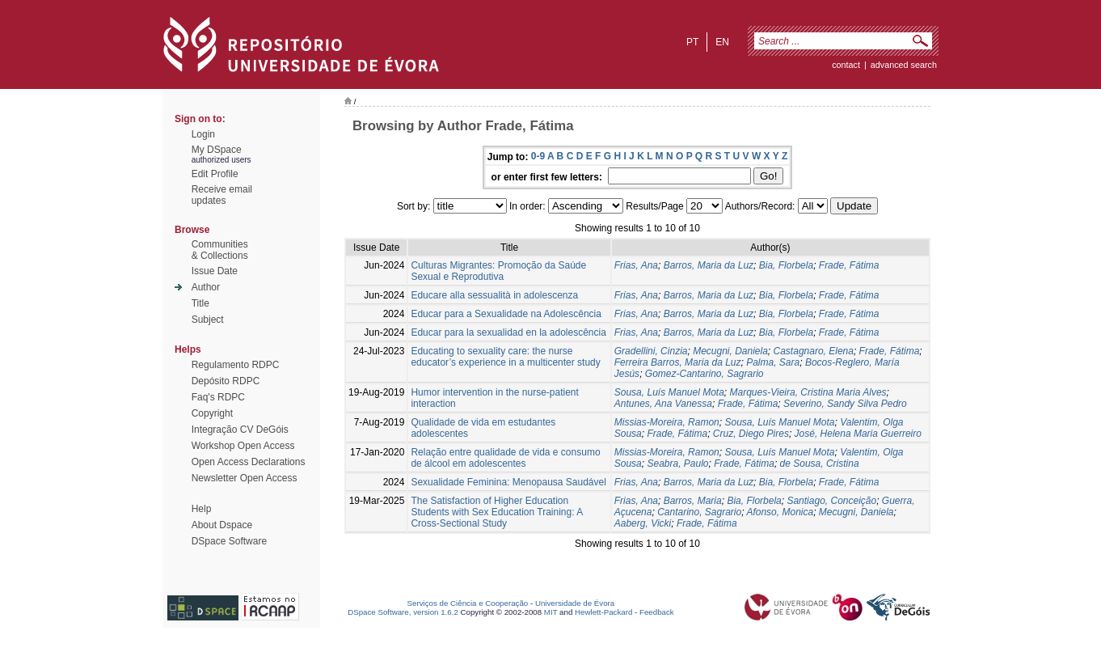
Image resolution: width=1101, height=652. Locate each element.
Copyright (212, 413)
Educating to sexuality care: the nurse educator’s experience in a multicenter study (505, 356)
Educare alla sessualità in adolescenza (494, 295)
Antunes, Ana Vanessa (663, 403)
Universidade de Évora (574, 603)
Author (206, 287)
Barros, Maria (693, 500)
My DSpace (217, 149)
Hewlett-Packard (603, 612)
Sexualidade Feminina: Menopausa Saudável (508, 482)
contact (846, 65)
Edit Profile (215, 174)
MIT (551, 612)
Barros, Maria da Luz (708, 265)
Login (203, 134)
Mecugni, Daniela (730, 351)
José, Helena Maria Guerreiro (858, 433)
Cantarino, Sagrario (699, 512)
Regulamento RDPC (236, 364)
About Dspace (222, 525)
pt (692, 42)
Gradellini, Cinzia (651, 351)
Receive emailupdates (222, 195)
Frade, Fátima (849, 265)
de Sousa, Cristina (819, 463)
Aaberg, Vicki (642, 523)
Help (202, 508)
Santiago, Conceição (831, 500)
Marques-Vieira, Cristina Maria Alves (808, 392)
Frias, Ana (636, 265)
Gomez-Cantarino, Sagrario (704, 373)
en (722, 42)
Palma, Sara (772, 362)
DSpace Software (229, 541)
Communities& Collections (220, 250)
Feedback (656, 612)
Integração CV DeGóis (240, 429)
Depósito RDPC (226, 381)
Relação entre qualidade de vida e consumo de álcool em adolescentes (505, 458)
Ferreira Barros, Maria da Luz (677, 362)
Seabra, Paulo (677, 463)
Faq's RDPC (218, 397)
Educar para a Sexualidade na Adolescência (506, 314)
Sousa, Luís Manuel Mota (669, 392)
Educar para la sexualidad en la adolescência (508, 332)
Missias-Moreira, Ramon (666, 422)
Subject (208, 319)
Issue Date (215, 271)
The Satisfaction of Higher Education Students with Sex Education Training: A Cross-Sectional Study (496, 512)
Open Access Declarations (249, 462)
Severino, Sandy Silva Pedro (845, 403)
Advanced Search (904, 65)
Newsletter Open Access (244, 478)
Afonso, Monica (779, 512)
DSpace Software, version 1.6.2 (403, 612)
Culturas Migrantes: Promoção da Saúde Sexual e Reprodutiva (498, 271)
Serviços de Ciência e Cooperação (468, 603)
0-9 (538, 156)
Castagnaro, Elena (814, 351)
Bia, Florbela (786, 265)
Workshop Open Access (243, 445)
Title (200, 303)
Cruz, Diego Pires (751, 433)
